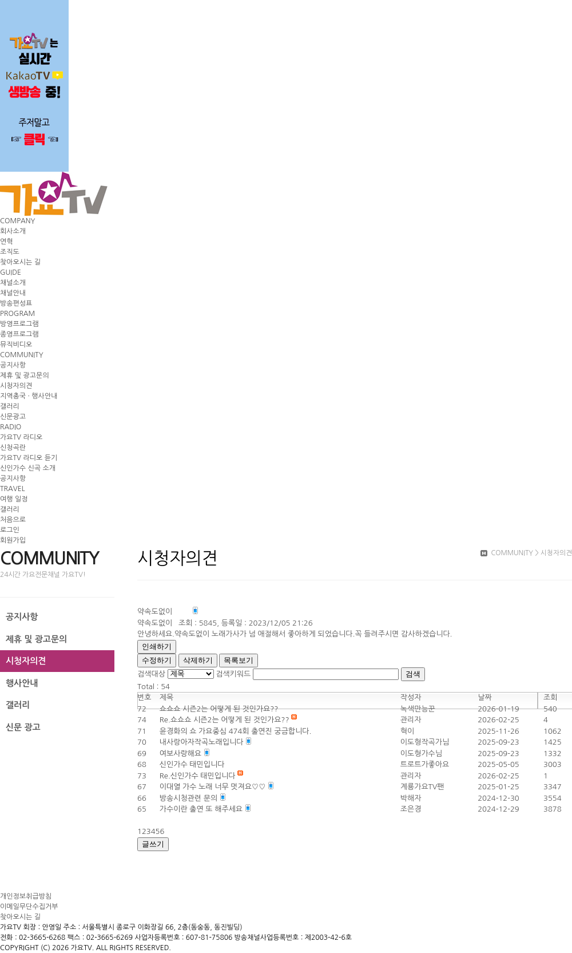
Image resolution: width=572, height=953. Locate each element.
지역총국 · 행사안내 (28, 396)
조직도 (9, 251)
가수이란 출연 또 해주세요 (202, 809)
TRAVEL (12, 488)
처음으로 (13, 519)
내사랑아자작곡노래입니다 (202, 742)
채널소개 (13, 282)
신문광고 (13, 416)
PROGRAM (17, 313)
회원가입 (13, 540)
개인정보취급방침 (25, 896)
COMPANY (17, 221)
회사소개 (13, 231)
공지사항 (13, 365)
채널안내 (13, 293)
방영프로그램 (19, 324)
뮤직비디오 (16, 344)
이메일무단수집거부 (29, 906)
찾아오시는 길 (20, 262)
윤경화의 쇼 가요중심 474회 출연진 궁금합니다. (236, 731)
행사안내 (22, 683)
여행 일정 (13, 499)
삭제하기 (198, 660)
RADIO (10, 427)
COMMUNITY (21, 354)
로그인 (9, 530)
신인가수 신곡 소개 (27, 468)
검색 (413, 674)
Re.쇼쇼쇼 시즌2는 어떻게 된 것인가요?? (225, 719)
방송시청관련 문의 (190, 798)
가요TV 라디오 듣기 (28, 457)
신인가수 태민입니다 (192, 764)
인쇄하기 (157, 646)
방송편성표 (16, 303)
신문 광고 (23, 727)
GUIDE (10, 272)
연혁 (6, 241)
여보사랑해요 (182, 753)
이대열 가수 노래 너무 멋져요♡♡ (214, 786)
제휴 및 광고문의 (24, 375)
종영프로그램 (19, 334)
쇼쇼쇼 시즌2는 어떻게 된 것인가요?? (219, 709)
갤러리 (9, 406)
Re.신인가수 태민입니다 (198, 776)
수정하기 (157, 660)
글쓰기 (153, 844)
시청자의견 (16, 385)
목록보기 (238, 660)
